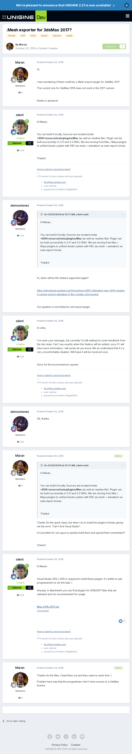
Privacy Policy (60, 744)
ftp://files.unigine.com (55, 182)
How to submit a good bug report (53, 169)
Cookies (75, 744)
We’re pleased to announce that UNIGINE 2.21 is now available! (63, 5)
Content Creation (48, 48)
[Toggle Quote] (41, 214)
